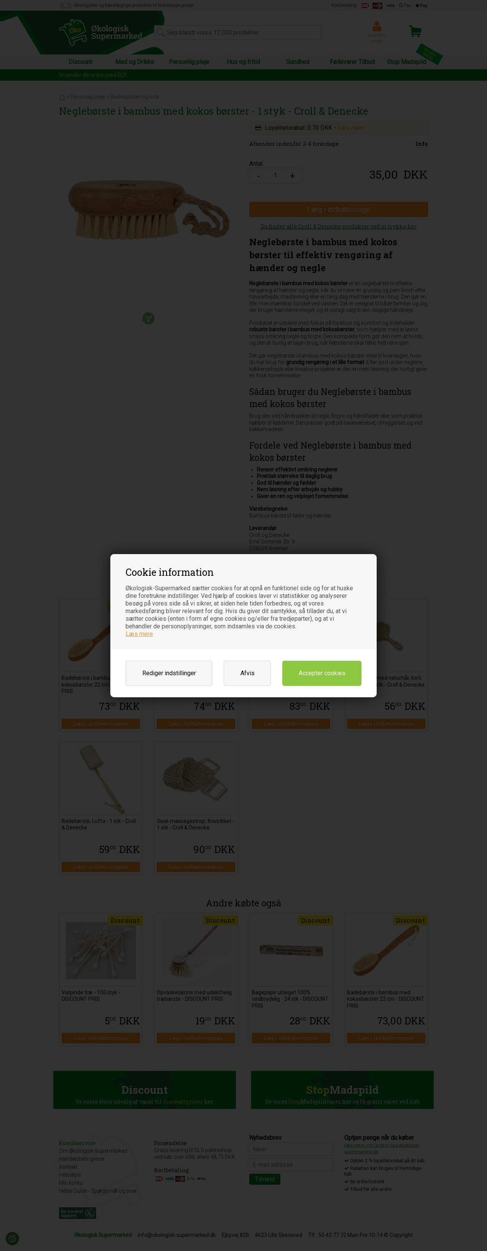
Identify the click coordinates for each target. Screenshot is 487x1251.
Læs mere (139, 633)
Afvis (247, 673)
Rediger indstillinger (169, 673)
